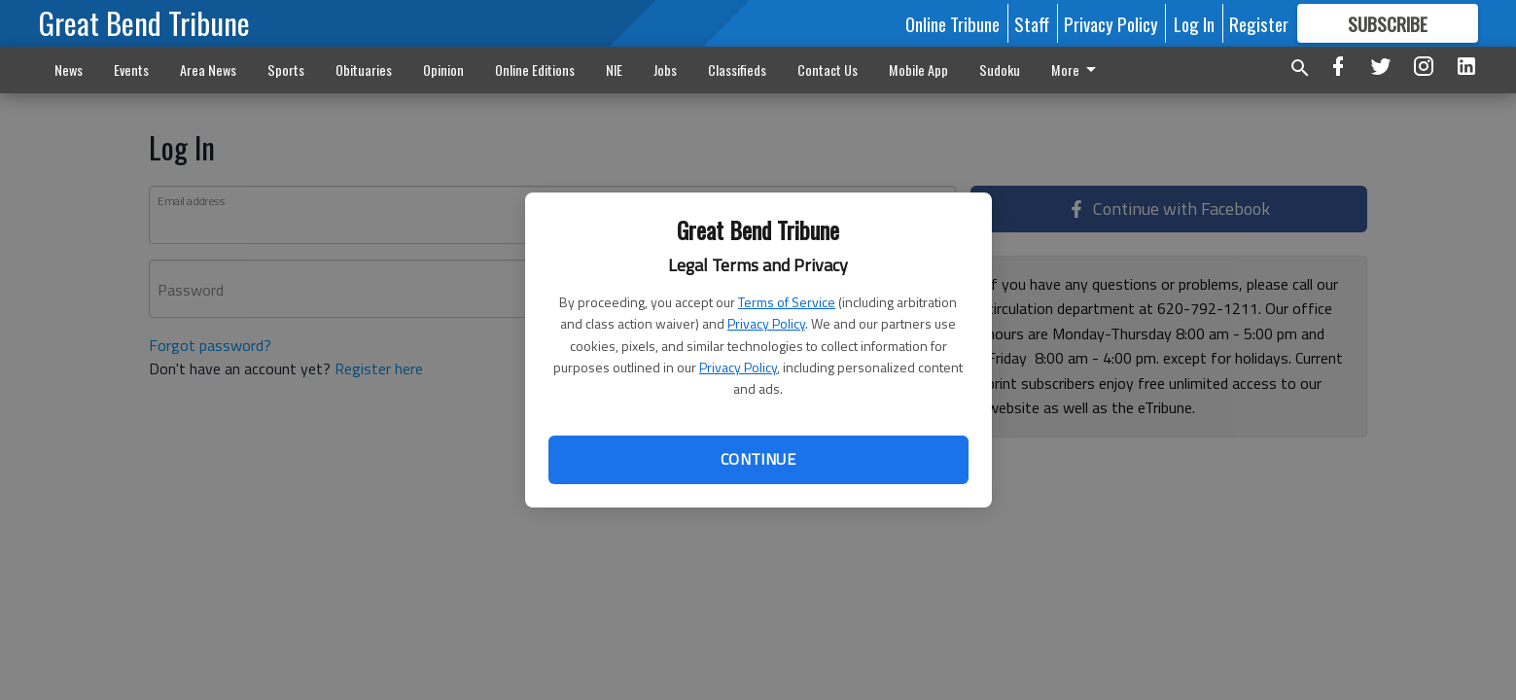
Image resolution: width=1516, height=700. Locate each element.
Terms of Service (786, 302)
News (68, 69)
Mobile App (918, 69)
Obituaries (363, 69)
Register (1258, 23)
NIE (614, 69)
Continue (758, 459)
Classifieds (737, 69)
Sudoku (999, 69)
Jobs (665, 69)
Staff (1031, 23)
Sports (285, 69)
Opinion (443, 69)
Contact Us (827, 69)
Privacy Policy (766, 323)
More (1077, 69)
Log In (1194, 23)
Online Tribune (952, 23)
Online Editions (535, 69)
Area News (208, 69)
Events (131, 69)
